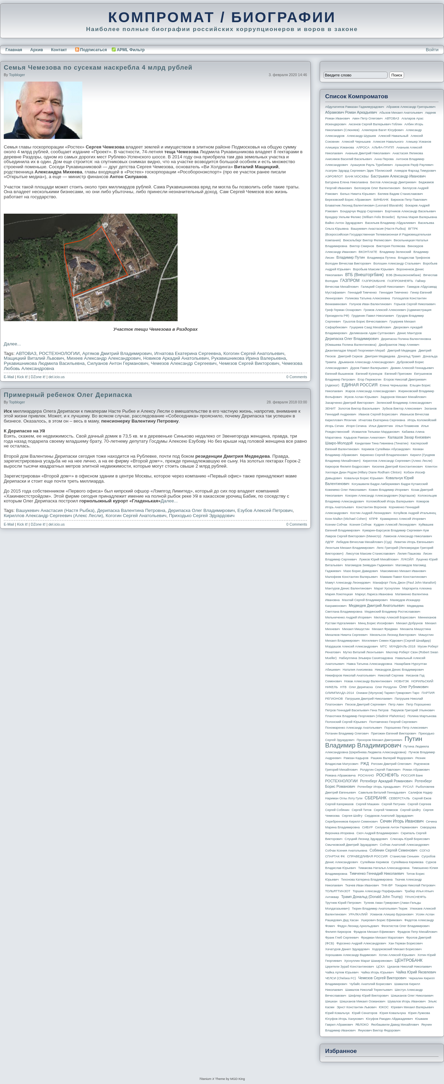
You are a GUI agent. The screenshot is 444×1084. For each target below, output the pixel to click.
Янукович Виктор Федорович (379, 1030)
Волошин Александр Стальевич (396, 263)
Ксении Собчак (336, 524)
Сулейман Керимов (374, 862)
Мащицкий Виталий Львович (34, 358)
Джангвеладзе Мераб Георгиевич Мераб (355, 350)
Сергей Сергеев (419, 804)
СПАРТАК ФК (335, 856)
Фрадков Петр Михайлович (417, 931)
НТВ (343, 687)
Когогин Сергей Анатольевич (253, 353)
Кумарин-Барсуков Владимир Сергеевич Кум (395, 530)
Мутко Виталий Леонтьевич (363, 652)
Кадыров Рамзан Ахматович (365, 437)
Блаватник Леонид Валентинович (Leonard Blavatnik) (364, 205)
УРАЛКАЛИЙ (358, 914)
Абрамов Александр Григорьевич (410, 107)
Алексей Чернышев (356, 141)
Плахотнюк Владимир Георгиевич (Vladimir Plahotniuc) (365, 716)
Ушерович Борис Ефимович (381, 920)
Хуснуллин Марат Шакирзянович (368, 960)
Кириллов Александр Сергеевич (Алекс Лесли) (53, 515)
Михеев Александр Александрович (104, 358)
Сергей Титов (362, 810)
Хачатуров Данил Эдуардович (347, 949)
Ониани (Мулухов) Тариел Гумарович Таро (387, 693)
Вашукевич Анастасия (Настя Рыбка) (55, 510)
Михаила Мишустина (415, 629)
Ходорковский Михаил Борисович (397, 949)
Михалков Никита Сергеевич (346, 635)
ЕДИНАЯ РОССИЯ (359, 385)
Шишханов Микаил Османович (362, 1001)
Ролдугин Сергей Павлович (380, 769)
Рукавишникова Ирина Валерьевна (248, 358)
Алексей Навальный (393, 136)
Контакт (59, 49)
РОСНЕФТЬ (387, 775)
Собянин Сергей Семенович (393, 850)
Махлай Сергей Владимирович (365, 600)
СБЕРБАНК (376, 798)
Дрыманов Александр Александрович (366, 362)
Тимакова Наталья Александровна (384, 868)
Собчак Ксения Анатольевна (346, 850)
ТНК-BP (386, 885)
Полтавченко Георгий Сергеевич (393, 722)
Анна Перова (384, 159)
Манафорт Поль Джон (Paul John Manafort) (404, 582)
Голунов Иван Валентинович (370, 304)
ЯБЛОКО (362, 1024)
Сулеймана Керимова (407, 862)
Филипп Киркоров (338, 931)
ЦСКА (380, 966)
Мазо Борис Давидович (361, 571)
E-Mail (9, 377)
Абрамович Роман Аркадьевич (351, 112)
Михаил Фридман (385, 629)
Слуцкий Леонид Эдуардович (366, 839)
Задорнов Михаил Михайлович (403, 397)
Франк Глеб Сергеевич (342, 937)
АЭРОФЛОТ (334, 176)
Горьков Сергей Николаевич (414, 304)
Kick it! (22, 377)
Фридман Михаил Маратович (382, 937)
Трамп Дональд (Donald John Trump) (372, 897)
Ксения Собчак (360, 524)
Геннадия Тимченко (393, 292)
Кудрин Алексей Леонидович (395, 524)
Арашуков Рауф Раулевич (414, 165)
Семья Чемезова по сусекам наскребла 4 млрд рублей (98, 67)
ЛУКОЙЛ (407, 559)
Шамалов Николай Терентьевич (368, 990)
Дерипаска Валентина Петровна (131, 510)
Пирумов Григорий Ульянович (412, 710)
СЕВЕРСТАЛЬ (399, 798)
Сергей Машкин (367, 804)
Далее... (12, 343)
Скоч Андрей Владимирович (378, 833)
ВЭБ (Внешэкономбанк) (403, 275)
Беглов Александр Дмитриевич (393, 182)
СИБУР (367, 827)
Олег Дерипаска (361, 687)
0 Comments (297, 377)
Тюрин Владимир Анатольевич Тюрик (379, 908)
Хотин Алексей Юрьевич (397, 955)
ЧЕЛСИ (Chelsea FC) (340, 978)
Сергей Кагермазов (339, 804)
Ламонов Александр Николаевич (408, 536)
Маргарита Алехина (417, 588)
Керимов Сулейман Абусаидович (385, 449)
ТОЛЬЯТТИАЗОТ (337, 891)
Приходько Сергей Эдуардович (202, 515)
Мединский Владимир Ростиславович (392, 611)
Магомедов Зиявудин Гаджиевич (369, 565)
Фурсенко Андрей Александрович (361, 943)
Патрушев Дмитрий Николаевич (368, 698)
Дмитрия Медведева (380, 356)
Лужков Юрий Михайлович (378, 559)
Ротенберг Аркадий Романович (386, 781)
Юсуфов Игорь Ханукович (344, 1019)
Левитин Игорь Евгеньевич (413, 542)
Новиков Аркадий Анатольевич (176, 358)
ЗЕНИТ (330, 408)
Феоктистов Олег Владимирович (405, 926)
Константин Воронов (371, 507)
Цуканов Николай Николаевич (409, 966)
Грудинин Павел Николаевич (372, 315)
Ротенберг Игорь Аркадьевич (379, 786)
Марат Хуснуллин (387, 588)
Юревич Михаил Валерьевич (412, 1007)
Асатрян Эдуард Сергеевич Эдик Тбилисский (358, 170)
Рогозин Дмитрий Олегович (391, 764)
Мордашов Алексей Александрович (351, 646)
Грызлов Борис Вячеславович (365, 321)
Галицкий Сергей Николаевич (382, 286)
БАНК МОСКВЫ (357, 176)
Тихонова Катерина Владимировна (366, 879)
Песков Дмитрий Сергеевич (365, 704)
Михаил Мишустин (356, 629)
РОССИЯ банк (411, 775)
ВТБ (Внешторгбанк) (364, 274)
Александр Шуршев (361, 136)
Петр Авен (396, 704)
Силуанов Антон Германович (117, 363)
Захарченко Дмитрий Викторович (349, 402)
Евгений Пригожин (398, 373)
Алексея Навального (388, 141)
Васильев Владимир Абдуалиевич (390, 223)
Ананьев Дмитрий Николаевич (367, 153)
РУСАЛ (408, 786)
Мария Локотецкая (339, 594)
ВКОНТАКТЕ (368, 252)
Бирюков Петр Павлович (409, 199)
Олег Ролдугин (386, 687)
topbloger (17, 75)
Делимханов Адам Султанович (372, 333)
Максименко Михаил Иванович (403, 571)
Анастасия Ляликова (407, 153)
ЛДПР (329, 542)
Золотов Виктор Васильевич (359, 408)
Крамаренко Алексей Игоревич (403, 518)
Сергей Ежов (421, 798)
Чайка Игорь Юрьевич (377, 972)
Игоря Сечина (356, 426)
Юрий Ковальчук (337, 1013)
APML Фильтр (131, 49)
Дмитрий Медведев (401, 350)
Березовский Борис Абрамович (348, 199)
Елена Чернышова (393, 385)
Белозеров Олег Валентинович (377, 188)
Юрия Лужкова (419, 1013)
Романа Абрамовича (340, 775)
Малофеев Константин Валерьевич (351, 577)
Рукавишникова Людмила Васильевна (44, 363)
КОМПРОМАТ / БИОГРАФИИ (222, 17)
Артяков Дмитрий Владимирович (117, 353)
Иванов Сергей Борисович (378, 414)
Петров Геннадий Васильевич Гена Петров (356, 710)
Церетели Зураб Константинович (349, 966)
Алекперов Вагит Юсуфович (383, 130)
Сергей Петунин (393, 804)
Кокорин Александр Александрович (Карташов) (380, 495)
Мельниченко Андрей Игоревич (348, 617)
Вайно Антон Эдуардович (344, 223)
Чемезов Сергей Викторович (249, 363)
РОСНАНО (366, 775)
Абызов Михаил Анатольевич (401, 112)
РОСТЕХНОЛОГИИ (59, 353)
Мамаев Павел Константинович (403, 577)
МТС (383, 646)
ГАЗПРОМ (350, 280)
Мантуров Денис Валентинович (348, 588)
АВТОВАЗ (26, 353)
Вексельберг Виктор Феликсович (367, 240)
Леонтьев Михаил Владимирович (349, 548)
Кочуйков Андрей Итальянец (414, 513)
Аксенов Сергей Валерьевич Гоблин (375, 124)
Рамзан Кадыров (356, 758)
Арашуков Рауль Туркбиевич (371, 165)
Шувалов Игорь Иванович (407, 1001)
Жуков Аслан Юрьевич (361, 397)
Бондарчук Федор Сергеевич (361, 211)
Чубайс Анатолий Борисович (370, 984)
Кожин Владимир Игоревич (389, 489)
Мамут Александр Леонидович (348, 582)
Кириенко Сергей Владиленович (384, 455)
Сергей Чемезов (386, 810)
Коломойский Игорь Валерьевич (390, 501)
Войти (432, 49)
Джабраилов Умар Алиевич (399, 344)
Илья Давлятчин (381, 426)
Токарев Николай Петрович (415, 885)
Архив (36, 49)
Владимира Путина (381, 257)
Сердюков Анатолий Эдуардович (389, 815)
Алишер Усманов (418, 141)
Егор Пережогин (369, 379)
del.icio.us (56, 377)
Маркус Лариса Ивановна (374, 594)
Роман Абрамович (416, 769)
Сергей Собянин (337, 810)
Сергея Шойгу (352, 815)
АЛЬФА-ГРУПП (383, 147)
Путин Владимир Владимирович (373, 742)
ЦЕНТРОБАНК (408, 960)
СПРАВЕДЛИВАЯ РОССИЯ (367, 856)
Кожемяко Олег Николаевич (345, 489)
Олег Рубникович (414, 687)
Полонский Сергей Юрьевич (346, 722)
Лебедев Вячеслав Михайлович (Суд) (364, 542)
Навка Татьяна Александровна (369, 664)
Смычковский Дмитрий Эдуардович (351, 844)
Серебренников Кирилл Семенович (351, 821)
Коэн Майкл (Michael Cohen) (346, 518)
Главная (13, 49)
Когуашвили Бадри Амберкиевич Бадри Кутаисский (390, 484)
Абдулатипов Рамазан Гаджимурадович (354, 107)
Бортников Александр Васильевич (410, 211)
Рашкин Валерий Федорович (392, 758)
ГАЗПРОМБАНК (373, 281)
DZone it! (38, 377)
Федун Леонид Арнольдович (358, 926)
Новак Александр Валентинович (368, 681)
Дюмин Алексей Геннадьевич (412, 368)
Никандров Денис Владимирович (399, 669)
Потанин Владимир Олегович (347, 733)
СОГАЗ (425, 850)
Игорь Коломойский (421, 420)
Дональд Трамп (409, 356)
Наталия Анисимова (357, 669)
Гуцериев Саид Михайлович (370, 327)
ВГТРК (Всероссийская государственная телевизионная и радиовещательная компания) (378, 234)
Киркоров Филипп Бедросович (347, 466)
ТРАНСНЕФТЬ (415, 897)
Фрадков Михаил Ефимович (374, 931)
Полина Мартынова (421, 716)
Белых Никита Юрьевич (357, 194)
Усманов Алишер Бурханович (391, 914)
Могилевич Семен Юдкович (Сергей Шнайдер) (396, 640)
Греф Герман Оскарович (343, 310)
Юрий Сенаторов (364, 1013)
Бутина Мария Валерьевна (417, 217)
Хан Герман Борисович (405, 943)
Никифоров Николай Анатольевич (350, 675)
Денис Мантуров (409, 333)
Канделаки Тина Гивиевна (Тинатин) (381, 443)
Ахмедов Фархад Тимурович (415, 170)
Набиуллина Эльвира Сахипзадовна (366, 658)
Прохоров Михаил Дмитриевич (379, 740)
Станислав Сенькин (404, 856)
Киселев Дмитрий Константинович (397, 466)
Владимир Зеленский (395, 252)
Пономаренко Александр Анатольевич (353, 727)
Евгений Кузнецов (369, 373)
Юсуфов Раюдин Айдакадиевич (389, 1019)
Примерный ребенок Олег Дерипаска (68, 394)
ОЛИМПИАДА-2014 (339, 693)
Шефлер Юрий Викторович (368, 995)
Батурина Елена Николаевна (346, 182)
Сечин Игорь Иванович (402, 821)
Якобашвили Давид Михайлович (395, 1024)
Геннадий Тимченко (362, 292)
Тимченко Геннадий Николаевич (377, 873)
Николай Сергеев (390, 675)
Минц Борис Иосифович (376, 623)
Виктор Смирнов (362, 246)
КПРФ (373, 518)
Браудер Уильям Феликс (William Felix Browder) (360, 217)
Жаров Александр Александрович (370, 391)
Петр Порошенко (418, 704)
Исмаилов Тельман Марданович (376, 431)
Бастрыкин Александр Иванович (398, 176)
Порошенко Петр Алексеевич (406, 727)
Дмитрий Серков (350, 356)
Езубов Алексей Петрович (265, 510)
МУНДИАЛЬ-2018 (402, 646)
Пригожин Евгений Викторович (393, 733)
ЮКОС (384, 1007)
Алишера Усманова (339, 147)
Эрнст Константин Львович (357, 1007)
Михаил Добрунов (409, 623)
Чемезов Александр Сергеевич (183, 363)
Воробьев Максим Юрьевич (373, 269)
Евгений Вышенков (339, 373)
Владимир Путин (350, 257)
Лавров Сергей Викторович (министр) (353, 536)
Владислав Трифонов (414, 257)
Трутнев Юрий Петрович (343, 902)
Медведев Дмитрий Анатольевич (376, 605)
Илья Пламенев (407, 426)
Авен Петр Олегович (367, 118)
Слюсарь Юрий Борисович (410, 839)
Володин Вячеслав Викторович (348, 263)
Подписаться (91, 49)
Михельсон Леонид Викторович (393, 635)
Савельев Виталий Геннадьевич (382, 792)
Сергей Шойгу (410, 810)
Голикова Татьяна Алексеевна (367, 298)
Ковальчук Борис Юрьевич (364, 478)
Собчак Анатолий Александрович (404, 844)
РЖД (365, 763)
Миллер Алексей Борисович (395, 617)
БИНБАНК (381, 199)
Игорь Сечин (334, 426)
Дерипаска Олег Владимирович (201, 510)
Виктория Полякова (390, 246)
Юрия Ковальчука (392, 1013)
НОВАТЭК (401, 681)
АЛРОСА (363, 147)
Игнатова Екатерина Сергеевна (187, 353)
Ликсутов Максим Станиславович (370, 553)
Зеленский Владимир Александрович (404, 402)
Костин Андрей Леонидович (370, 513)
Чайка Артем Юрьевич (342, 972)
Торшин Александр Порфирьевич (377, 891)
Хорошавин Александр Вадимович (350, 955)
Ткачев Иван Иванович (362, 885)
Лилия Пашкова (409, 553)
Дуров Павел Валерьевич (369, 368)
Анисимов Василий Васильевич (348, 159)
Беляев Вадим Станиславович (400, 194)
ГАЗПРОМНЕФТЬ (400, 281)
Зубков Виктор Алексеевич (402, 408)
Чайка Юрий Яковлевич (416, 972)
